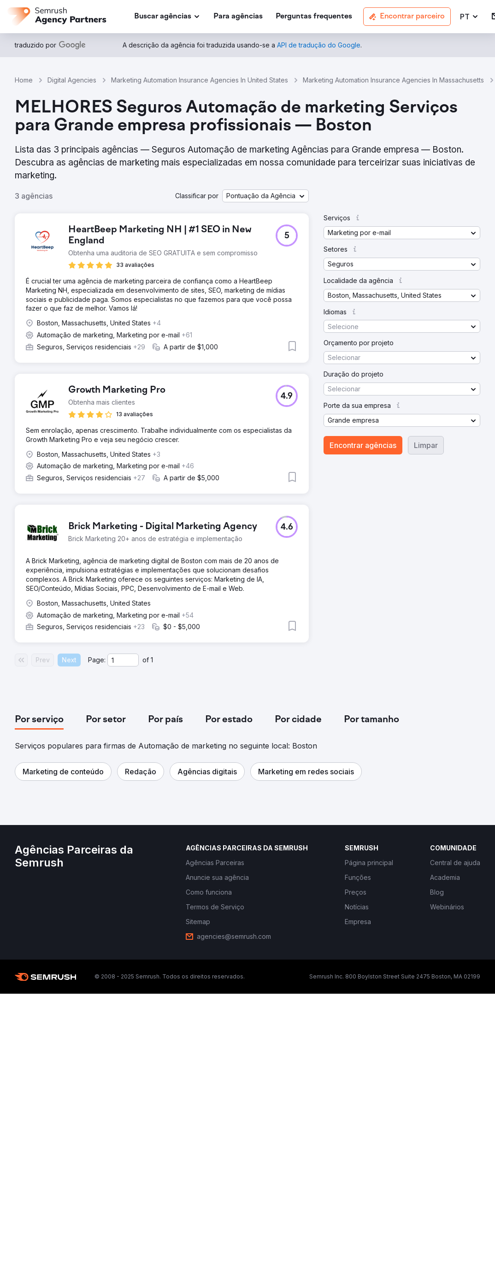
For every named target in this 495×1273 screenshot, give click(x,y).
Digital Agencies (71, 80)
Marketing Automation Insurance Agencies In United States (199, 80)
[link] (238, 17)
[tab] (39, 720)
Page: (97, 660)
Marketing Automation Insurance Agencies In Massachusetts (393, 80)
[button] (469, 17)
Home (24, 80)
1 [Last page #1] (152, 660)
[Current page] (123, 660)
